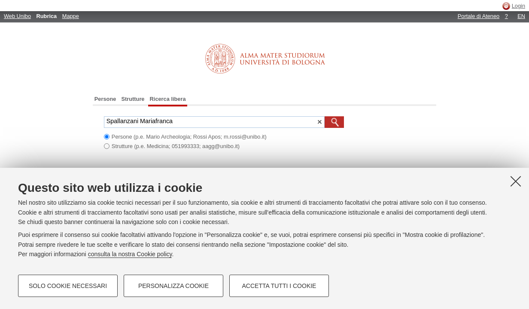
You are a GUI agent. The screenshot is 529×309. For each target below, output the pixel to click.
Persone (105, 99)
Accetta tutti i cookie (279, 285)
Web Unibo (17, 16)
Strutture (132, 99)
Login (518, 6)
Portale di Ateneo (478, 16)
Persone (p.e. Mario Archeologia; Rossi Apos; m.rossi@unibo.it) (189, 136)
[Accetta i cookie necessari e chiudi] (516, 181)
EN (521, 16)
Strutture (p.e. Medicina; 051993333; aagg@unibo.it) (176, 146)
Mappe (70, 16)
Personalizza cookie (173, 285)
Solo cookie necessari (68, 285)
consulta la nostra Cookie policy (130, 254)
